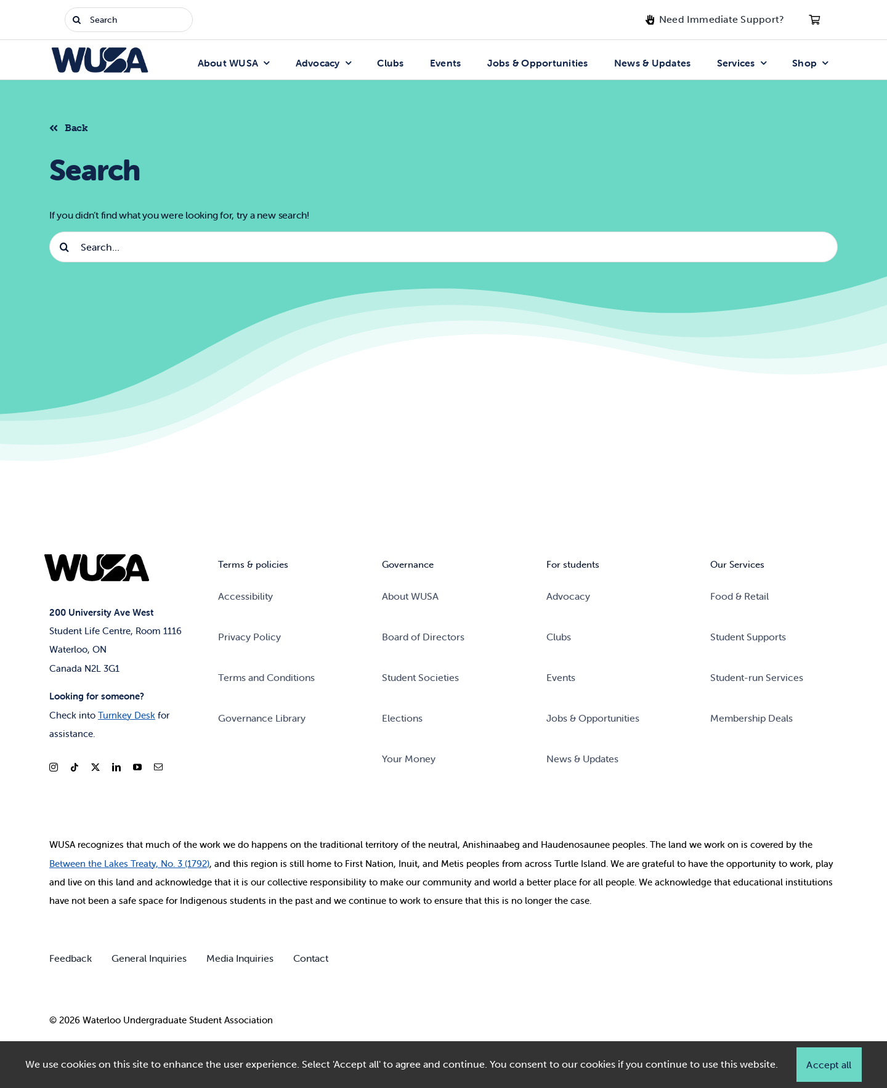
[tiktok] (74, 767)
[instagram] (53, 767)
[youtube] (137, 767)
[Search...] (443, 247)
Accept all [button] (828, 1064)
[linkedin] (116, 767)
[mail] (158, 767)
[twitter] (95, 767)
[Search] (129, 19)
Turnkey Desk (126, 715)
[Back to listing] (73, 126)
